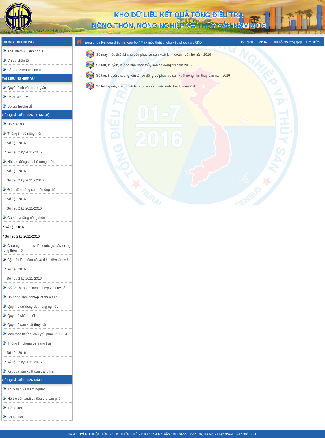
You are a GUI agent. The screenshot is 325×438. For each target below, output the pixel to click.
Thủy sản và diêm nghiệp (26, 389)
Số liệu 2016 (16, 143)
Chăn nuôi (15, 417)
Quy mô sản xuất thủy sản (27, 325)
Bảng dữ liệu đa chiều (24, 70)
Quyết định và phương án (26, 88)
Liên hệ (262, 42)
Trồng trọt (14, 408)
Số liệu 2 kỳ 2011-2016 (24, 152)
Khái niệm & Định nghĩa (25, 51)
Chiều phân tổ (18, 61)
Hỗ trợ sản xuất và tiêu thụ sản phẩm (35, 399)
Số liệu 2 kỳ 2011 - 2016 (25, 180)
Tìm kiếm (313, 42)
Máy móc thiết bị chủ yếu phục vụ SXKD (37, 334)
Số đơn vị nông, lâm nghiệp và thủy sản (37, 288)
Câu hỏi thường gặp (287, 42)
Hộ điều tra (15, 124)
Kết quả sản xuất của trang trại (30, 371)
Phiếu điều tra (18, 97)
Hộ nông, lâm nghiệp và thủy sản (32, 297)
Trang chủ (90, 42)
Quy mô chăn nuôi (21, 316)
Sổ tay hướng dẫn (20, 106)
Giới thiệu (246, 42)
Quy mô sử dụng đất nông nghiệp (32, 307)
